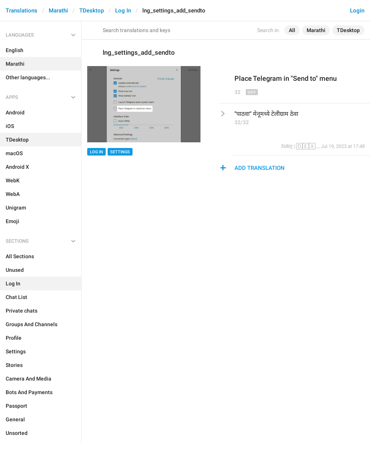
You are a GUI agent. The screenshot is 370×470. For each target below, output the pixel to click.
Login (357, 10)
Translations (21, 10)
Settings (120, 151)
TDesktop (91, 10)
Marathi (58, 10)
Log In (123, 10)
